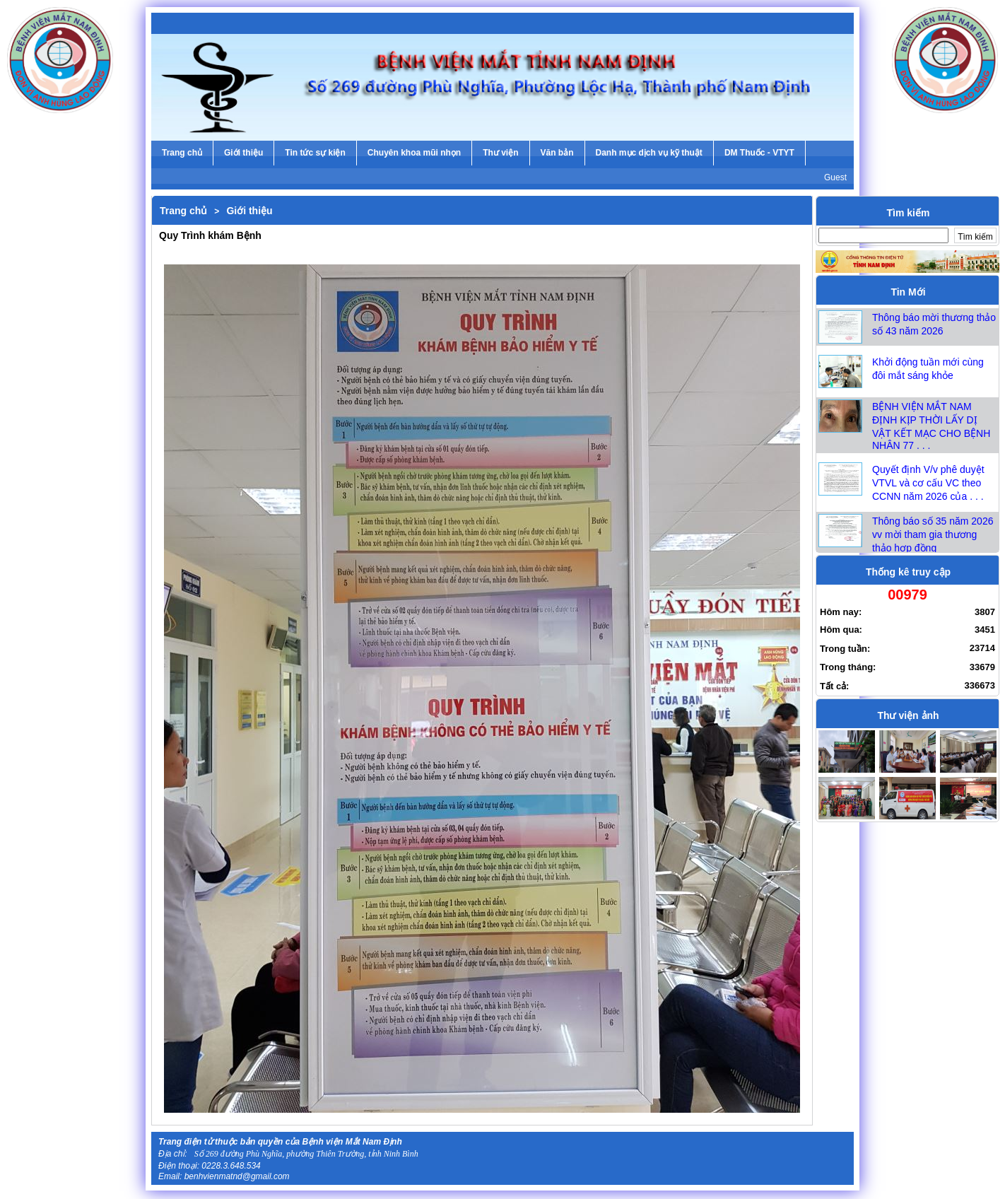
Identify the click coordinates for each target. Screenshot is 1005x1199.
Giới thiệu (249, 210)
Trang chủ (183, 210)
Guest (835, 177)
